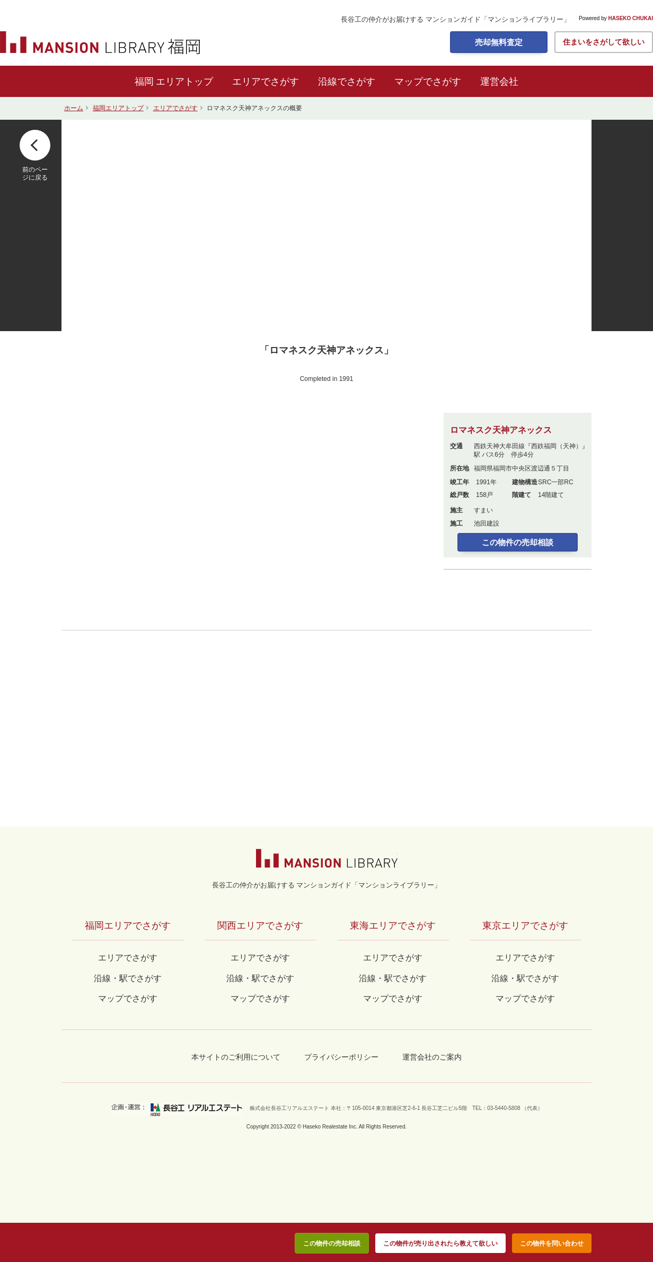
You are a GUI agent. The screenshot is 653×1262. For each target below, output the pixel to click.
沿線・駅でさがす (525, 978)
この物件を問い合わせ (552, 1243)
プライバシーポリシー (341, 1057)
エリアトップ (184, 81)
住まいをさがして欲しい (604, 42)
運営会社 (499, 81)
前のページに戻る (35, 173)
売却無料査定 (499, 42)
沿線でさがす (346, 81)
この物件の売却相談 (517, 542)
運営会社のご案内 (432, 1057)
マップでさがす (427, 81)
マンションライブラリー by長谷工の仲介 (327, 858)
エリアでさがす (265, 81)
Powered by (616, 18)
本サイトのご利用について (235, 1057)
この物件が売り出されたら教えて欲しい (440, 1243)
